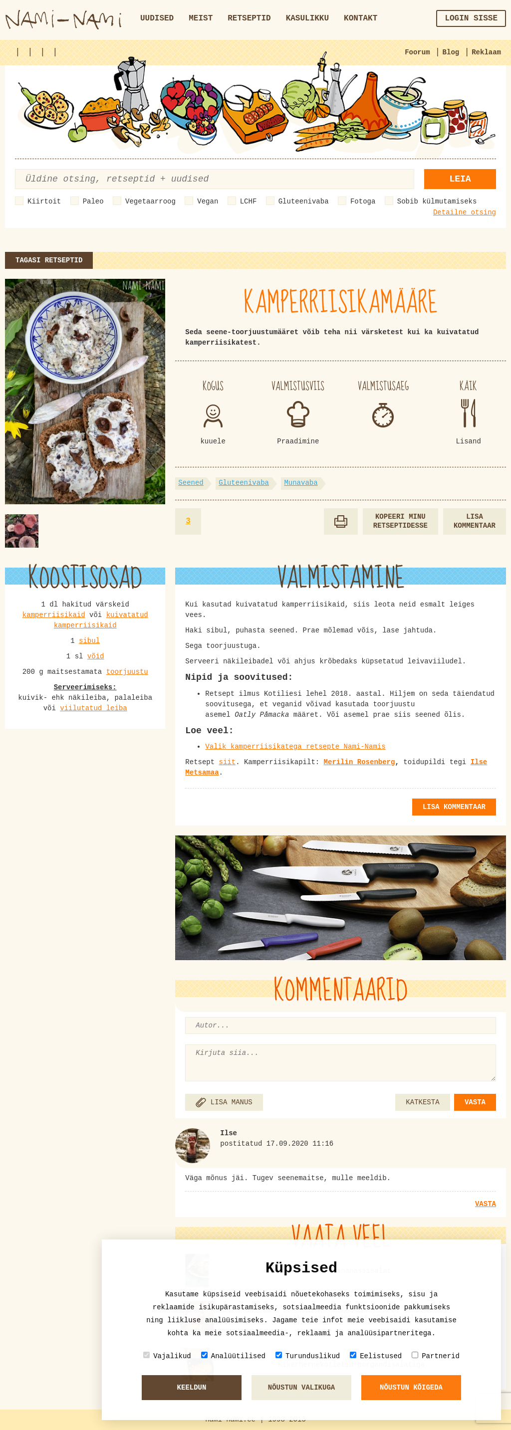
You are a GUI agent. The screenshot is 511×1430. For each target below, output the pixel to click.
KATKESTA (422, 1102)
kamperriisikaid (53, 615)
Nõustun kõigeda (411, 1388)
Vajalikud (167, 1356)
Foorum (417, 52)
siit (227, 762)
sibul (89, 641)
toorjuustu (127, 672)
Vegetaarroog (150, 201)
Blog (451, 52)
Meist (201, 18)
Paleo (93, 201)
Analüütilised (233, 1356)
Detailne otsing (464, 212)
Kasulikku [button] (307, 18)
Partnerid (436, 1356)
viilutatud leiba (93, 708)
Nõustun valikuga (301, 1388)
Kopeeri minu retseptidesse (400, 521)
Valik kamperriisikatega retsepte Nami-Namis (295, 747)
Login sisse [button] (471, 18)
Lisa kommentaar (475, 521)
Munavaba (300, 483)
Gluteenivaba (303, 201)
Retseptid (249, 18)
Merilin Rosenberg (359, 762)
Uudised (157, 18)
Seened (190, 483)
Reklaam (486, 52)
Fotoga (362, 201)
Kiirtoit (44, 201)
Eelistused (376, 1356)
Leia (460, 179)
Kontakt (360, 18)
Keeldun (192, 1388)
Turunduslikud (307, 1356)
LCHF (248, 201)
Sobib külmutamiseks (437, 201)
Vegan (207, 201)
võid (95, 656)
